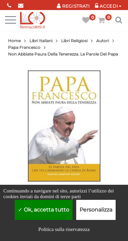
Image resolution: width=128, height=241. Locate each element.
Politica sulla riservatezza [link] (64, 229)
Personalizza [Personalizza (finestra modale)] (96, 210)
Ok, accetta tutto (43, 210)
